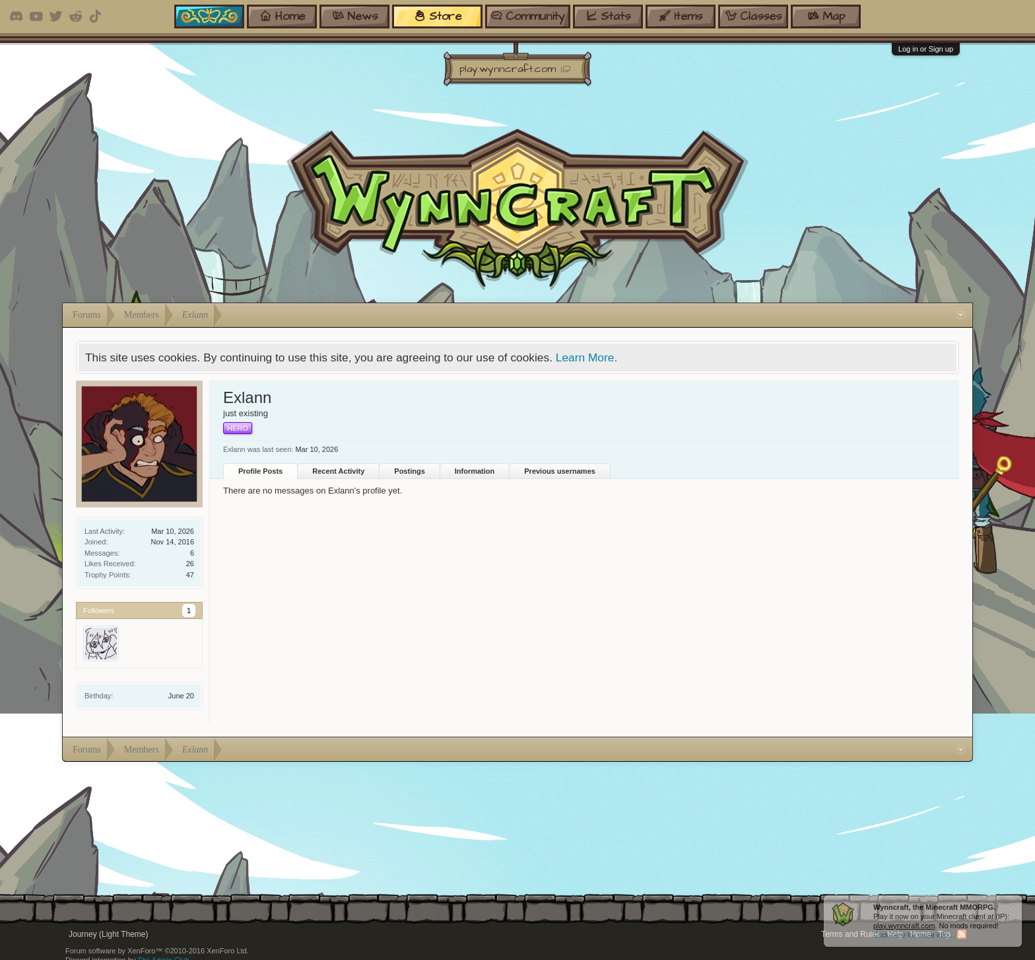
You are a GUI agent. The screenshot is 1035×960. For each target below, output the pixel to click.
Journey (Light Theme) (109, 934)
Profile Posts (260, 471)
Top (944, 934)
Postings (409, 471)
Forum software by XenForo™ (157, 951)
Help (895, 934)
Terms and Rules (851, 934)
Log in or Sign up (925, 49)
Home (920, 934)
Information (475, 471)
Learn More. (586, 357)
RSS (961, 934)
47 (190, 575)
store (437, 16)
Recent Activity (338, 471)
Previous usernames (559, 471)
